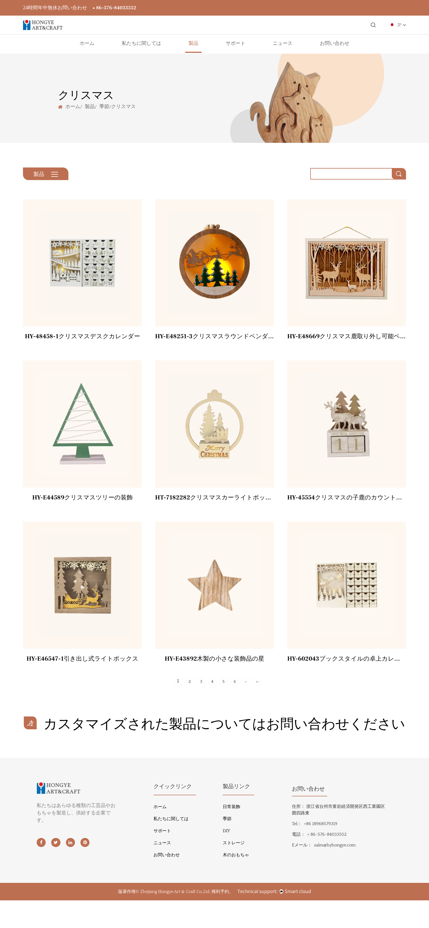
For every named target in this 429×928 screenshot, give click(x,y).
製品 (193, 43)
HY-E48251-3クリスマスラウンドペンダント (214, 340)
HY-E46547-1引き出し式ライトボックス (82, 665)
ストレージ (234, 870)
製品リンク (236, 814)
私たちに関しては (141, 43)
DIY (226, 858)
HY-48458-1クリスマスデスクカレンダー (82, 340)
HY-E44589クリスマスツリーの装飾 (82, 502)
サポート (235, 43)
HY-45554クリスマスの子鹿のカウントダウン (346, 502)
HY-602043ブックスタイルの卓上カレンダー (346, 665)
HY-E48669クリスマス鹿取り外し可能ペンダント (346, 340)
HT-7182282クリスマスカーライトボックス (214, 502)
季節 (104, 106)
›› (265, 688)
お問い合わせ (334, 43)
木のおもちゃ (236, 882)
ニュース (282, 43)
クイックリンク (172, 814)
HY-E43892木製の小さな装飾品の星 (214, 665)
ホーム (87, 43)
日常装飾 (231, 834)
